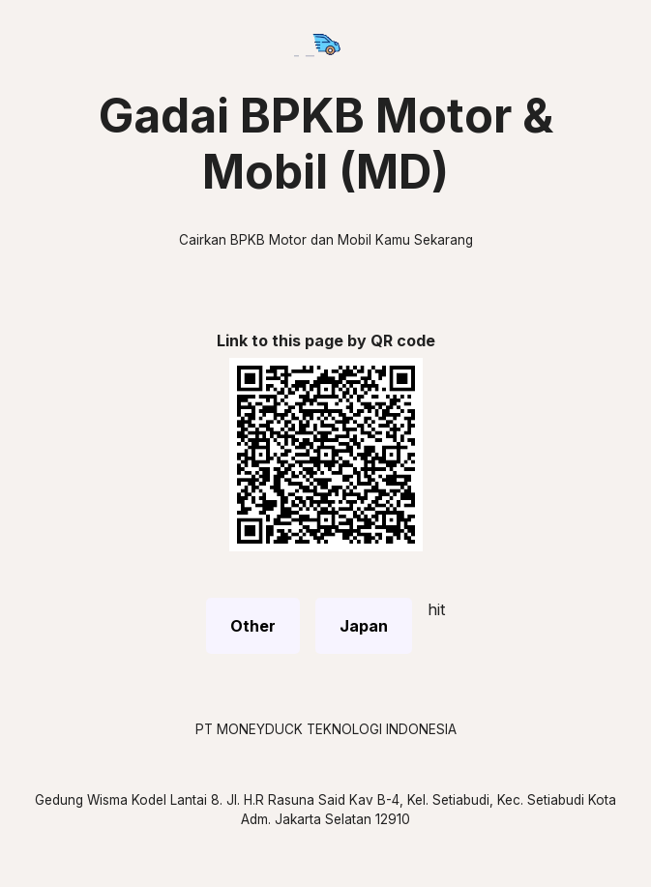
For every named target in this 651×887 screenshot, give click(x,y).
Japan (364, 626)
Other (253, 626)
